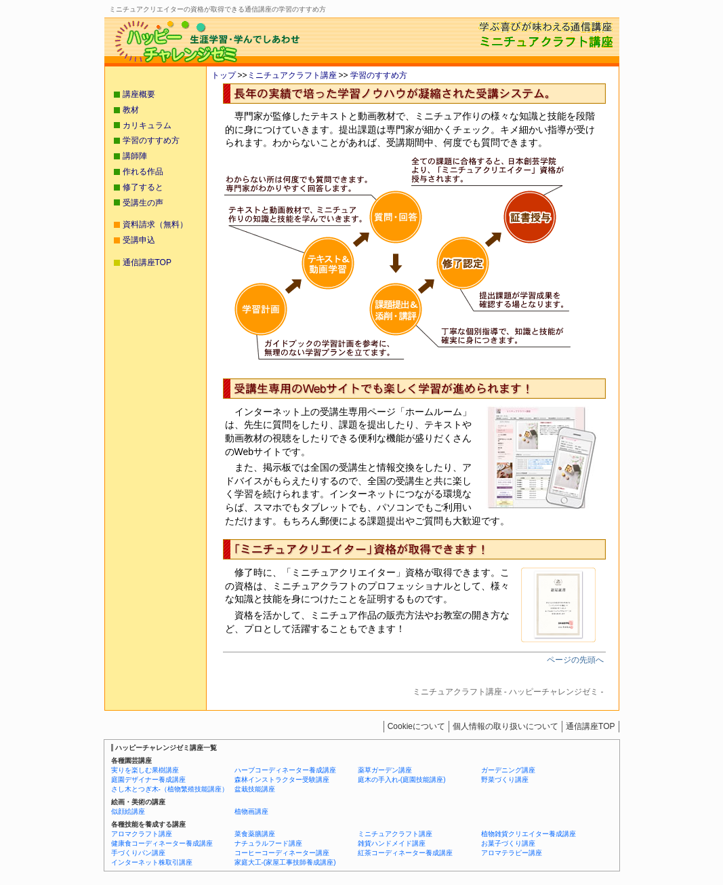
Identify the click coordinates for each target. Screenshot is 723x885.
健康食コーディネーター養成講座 (162, 843)
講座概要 (139, 94)
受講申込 (139, 240)
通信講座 (590, 726)
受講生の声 (143, 203)
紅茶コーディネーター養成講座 (405, 853)
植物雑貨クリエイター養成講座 (528, 834)
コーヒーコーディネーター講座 (281, 853)
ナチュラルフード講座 (268, 843)
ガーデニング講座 (508, 770)
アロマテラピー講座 (511, 853)
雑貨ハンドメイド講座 (392, 843)
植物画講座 (251, 811)
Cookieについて (416, 726)
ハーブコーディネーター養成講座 (285, 770)
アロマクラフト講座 (141, 834)
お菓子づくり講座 (508, 843)
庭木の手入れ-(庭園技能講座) (402, 779)
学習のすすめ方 (377, 75)
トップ (223, 75)
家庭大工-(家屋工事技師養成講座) (285, 862)
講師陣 (135, 156)
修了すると (143, 187)
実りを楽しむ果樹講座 (145, 770)
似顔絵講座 (128, 811)
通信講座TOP (147, 262)
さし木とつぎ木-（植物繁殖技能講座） (169, 789)
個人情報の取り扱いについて (505, 726)
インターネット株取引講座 (151, 862)
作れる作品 (143, 171)
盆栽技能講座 (254, 789)
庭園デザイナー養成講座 (148, 779)
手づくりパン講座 (138, 853)
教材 (131, 110)
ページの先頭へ (575, 660)
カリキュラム (147, 125)
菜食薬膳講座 (254, 834)
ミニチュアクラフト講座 (292, 75)
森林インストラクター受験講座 (281, 779)
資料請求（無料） (155, 224)
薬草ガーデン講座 (385, 770)
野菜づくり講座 (505, 779)
